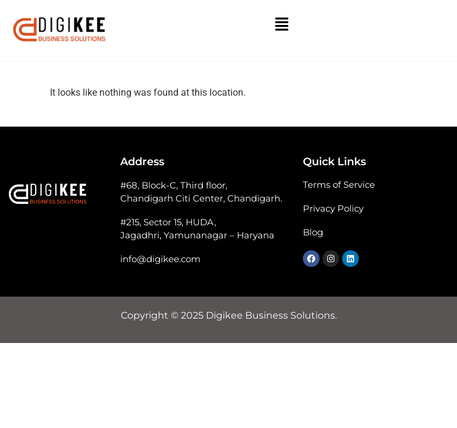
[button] (281, 25)
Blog (313, 232)
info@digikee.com (160, 259)
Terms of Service (339, 184)
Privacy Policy (333, 208)
